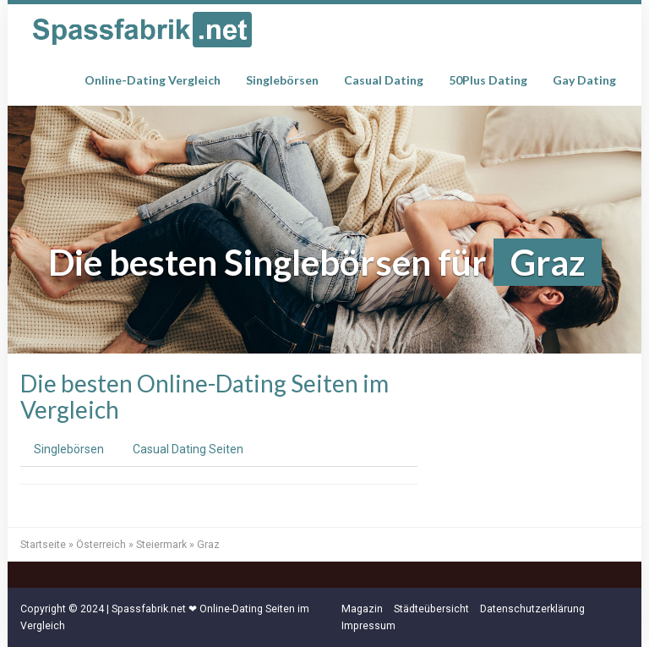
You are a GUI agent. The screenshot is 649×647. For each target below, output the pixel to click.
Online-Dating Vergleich (153, 80)
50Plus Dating (488, 80)
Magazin (362, 609)
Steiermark (161, 545)
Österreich (101, 545)
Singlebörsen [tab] (69, 449)
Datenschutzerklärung (532, 609)
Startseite (43, 545)
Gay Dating (584, 80)
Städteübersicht (431, 609)
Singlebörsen (282, 80)
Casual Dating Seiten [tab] (188, 449)
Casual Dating (383, 80)
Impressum (368, 626)
